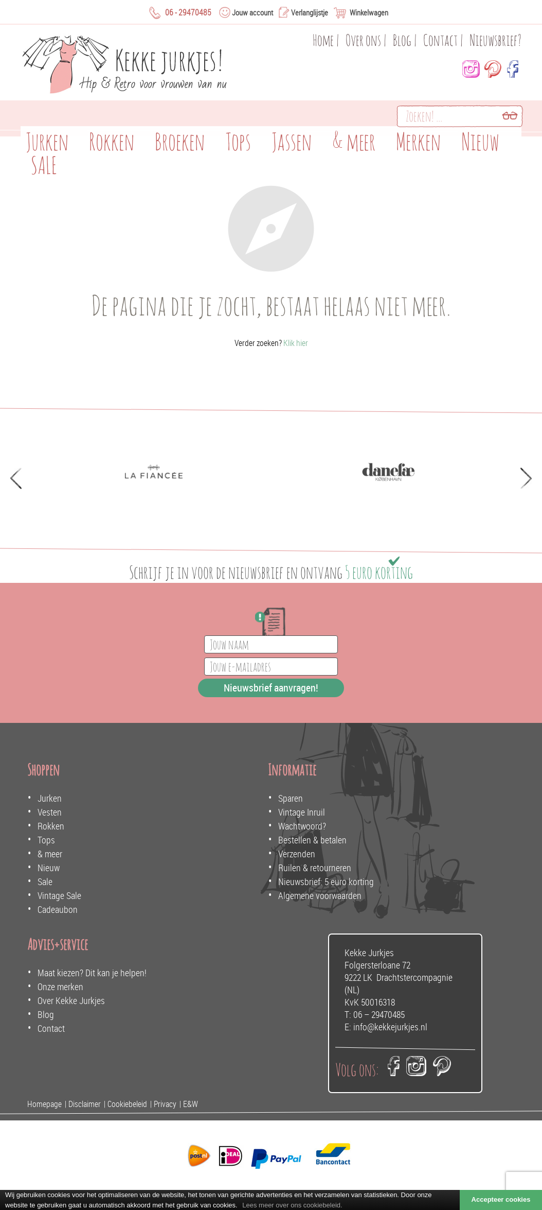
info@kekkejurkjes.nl (390, 1027)
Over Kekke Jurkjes (71, 1000)
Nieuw (49, 867)
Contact (440, 39)
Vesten (50, 812)
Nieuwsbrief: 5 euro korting (326, 881)
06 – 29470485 (379, 1014)
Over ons (363, 39)
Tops (46, 840)
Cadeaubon (58, 909)
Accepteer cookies (501, 1199)
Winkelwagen (369, 12)
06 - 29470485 (188, 12)
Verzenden (296, 854)
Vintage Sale (59, 895)
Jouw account (252, 12)
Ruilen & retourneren (314, 867)
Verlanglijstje (309, 12)
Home (323, 39)
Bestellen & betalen (312, 840)
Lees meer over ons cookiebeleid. (292, 1205)
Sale (45, 881)
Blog (402, 39)
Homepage (44, 1104)
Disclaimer (84, 1104)
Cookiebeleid (127, 1104)
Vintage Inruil (301, 812)
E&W (190, 1104)
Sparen (290, 798)
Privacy (165, 1104)
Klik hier (295, 343)
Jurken (50, 798)
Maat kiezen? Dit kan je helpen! (92, 972)
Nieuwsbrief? (495, 39)
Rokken (51, 826)
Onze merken (60, 986)
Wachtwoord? (302, 826)
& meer (50, 854)
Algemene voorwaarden (320, 895)
